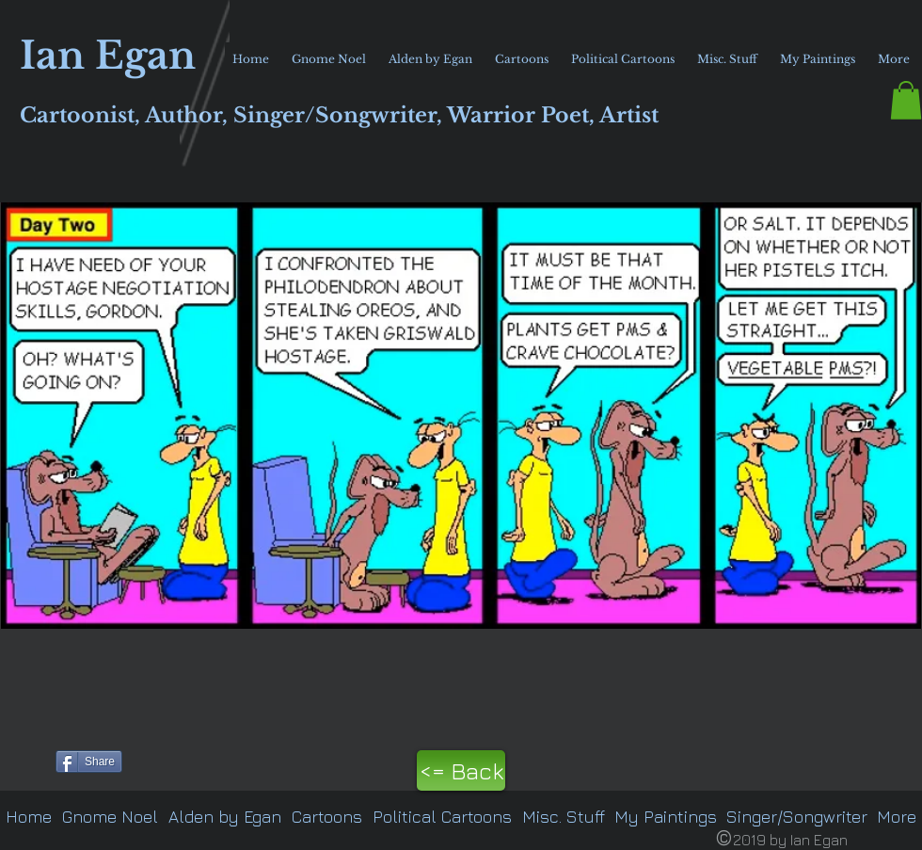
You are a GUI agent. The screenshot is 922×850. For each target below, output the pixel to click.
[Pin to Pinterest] (24, 759)
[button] (906, 100)
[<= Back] (461, 770)
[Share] (89, 761)
